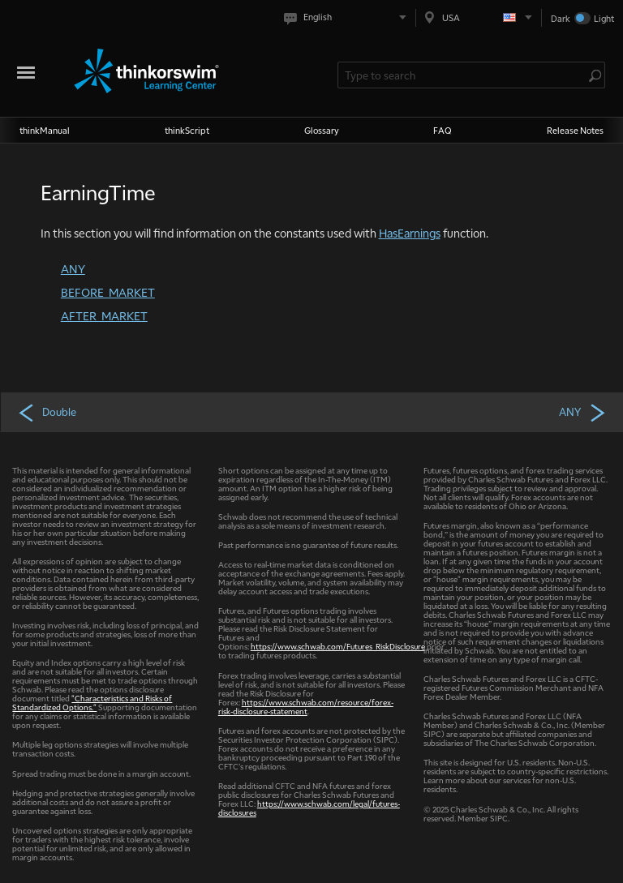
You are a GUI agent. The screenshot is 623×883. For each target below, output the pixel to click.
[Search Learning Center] (463, 75)
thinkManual (44, 130)
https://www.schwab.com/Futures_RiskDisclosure (338, 646)
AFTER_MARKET (104, 315)
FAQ (442, 130)
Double (46, 412)
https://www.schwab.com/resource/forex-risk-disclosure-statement (305, 706)
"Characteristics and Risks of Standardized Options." (92, 702)
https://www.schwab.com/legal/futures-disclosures (309, 807)
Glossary (321, 130)
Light (604, 18)
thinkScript (187, 130)
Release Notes (575, 130)
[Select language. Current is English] (348, 17)
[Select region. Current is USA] (478, 17)
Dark (560, 18)
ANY (73, 268)
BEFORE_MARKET (108, 292)
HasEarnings (409, 232)
